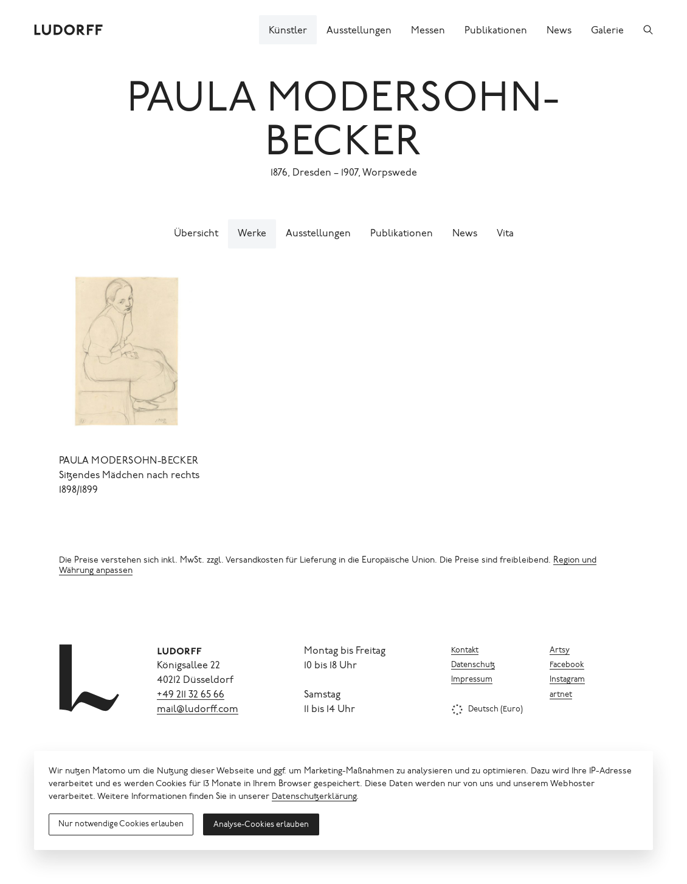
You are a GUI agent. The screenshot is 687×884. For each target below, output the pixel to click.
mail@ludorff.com (197, 709)
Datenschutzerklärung (314, 797)
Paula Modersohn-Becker (129, 461)
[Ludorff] (68, 29)
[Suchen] (648, 29)
